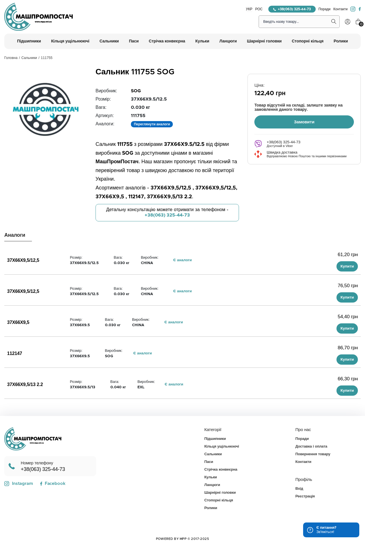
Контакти (340, 9)
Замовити (304, 121)
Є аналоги (182, 260)
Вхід (299, 489)
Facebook (52, 483)
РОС (259, 9)
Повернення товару (312, 454)
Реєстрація (305, 496)
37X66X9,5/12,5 (23, 260)
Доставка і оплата (311, 446)
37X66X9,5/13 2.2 (25, 384)
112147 (14, 353)
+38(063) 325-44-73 (292, 9)
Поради (324, 9)
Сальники (29, 58)
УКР (249, 9)
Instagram (18, 483)
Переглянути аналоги (152, 124)
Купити (347, 266)
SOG (136, 91)
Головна (10, 58)
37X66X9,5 (18, 322)
